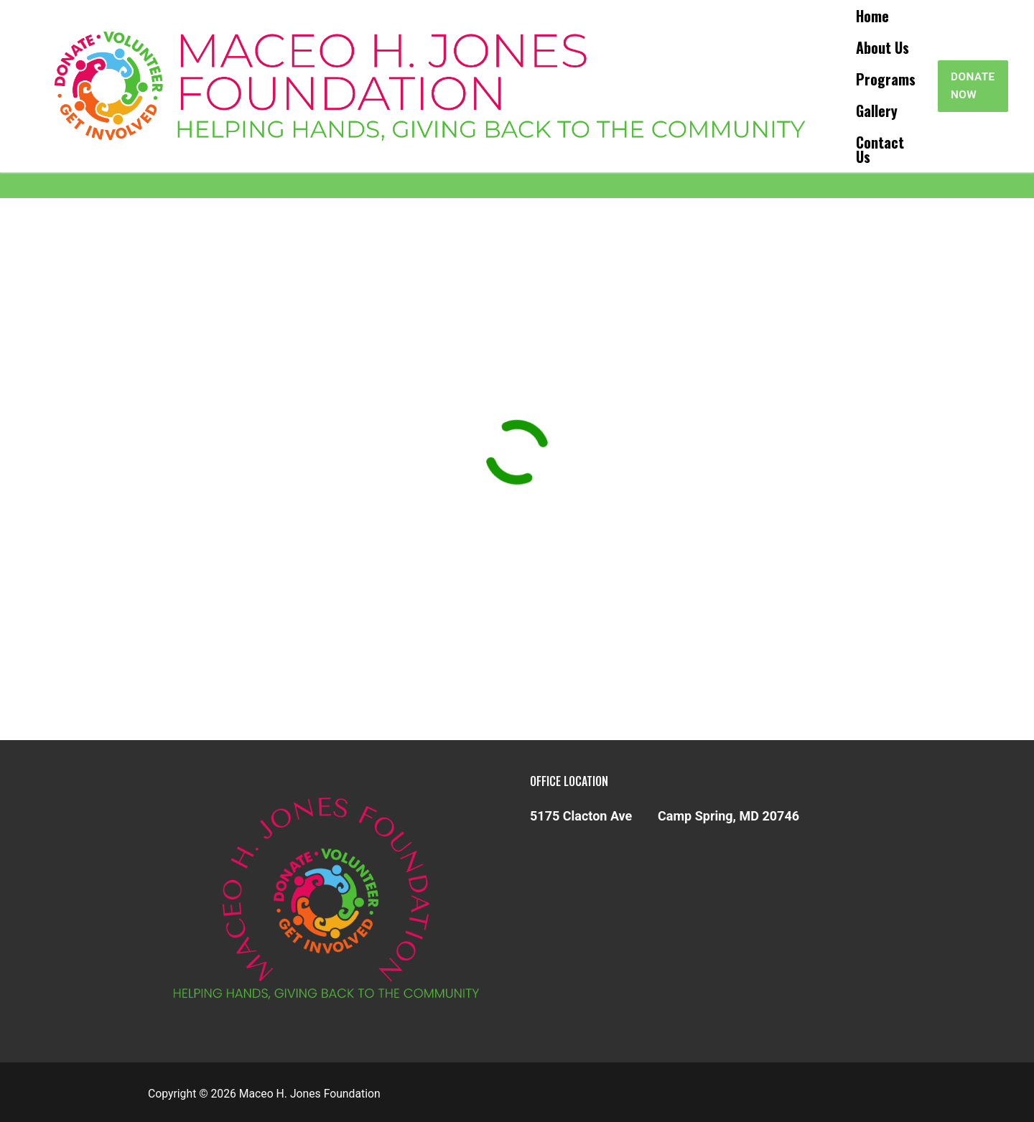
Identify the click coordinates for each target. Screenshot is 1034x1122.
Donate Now (973, 85)
